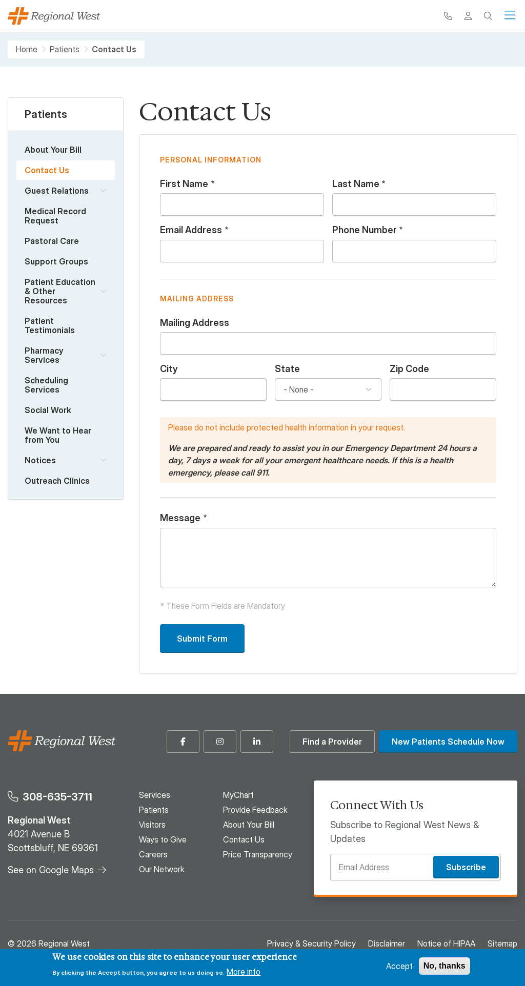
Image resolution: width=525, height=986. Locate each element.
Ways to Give (163, 839)
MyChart (238, 795)
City (169, 369)
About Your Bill (53, 150)
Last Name (355, 184)
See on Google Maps (51, 870)
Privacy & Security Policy (311, 943)
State (287, 369)
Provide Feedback (255, 810)
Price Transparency (257, 854)
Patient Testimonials (50, 325)
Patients (64, 49)
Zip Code (409, 369)
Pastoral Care (52, 241)
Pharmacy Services (44, 355)
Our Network (162, 869)
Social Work (48, 410)
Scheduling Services (46, 385)
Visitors (152, 824)
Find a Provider (332, 741)
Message (180, 518)
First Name (184, 184)
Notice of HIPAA (446, 943)
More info (243, 972)
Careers (153, 854)
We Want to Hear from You (58, 435)
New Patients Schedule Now (448, 741)
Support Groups (56, 261)
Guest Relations (57, 191)
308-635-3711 (57, 796)
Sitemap (502, 943)
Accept (399, 966)
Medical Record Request (55, 215)
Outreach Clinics (57, 481)
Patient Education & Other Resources (60, 291)
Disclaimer (386, 943)
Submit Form (202, 638)
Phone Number (364, 230)
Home (26, 49)
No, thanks (444, 965)
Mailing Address (194, 323)
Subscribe (466, 867)
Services (154, 795)
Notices (40, 460)
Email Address (191, 230)
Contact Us (47, 170)
